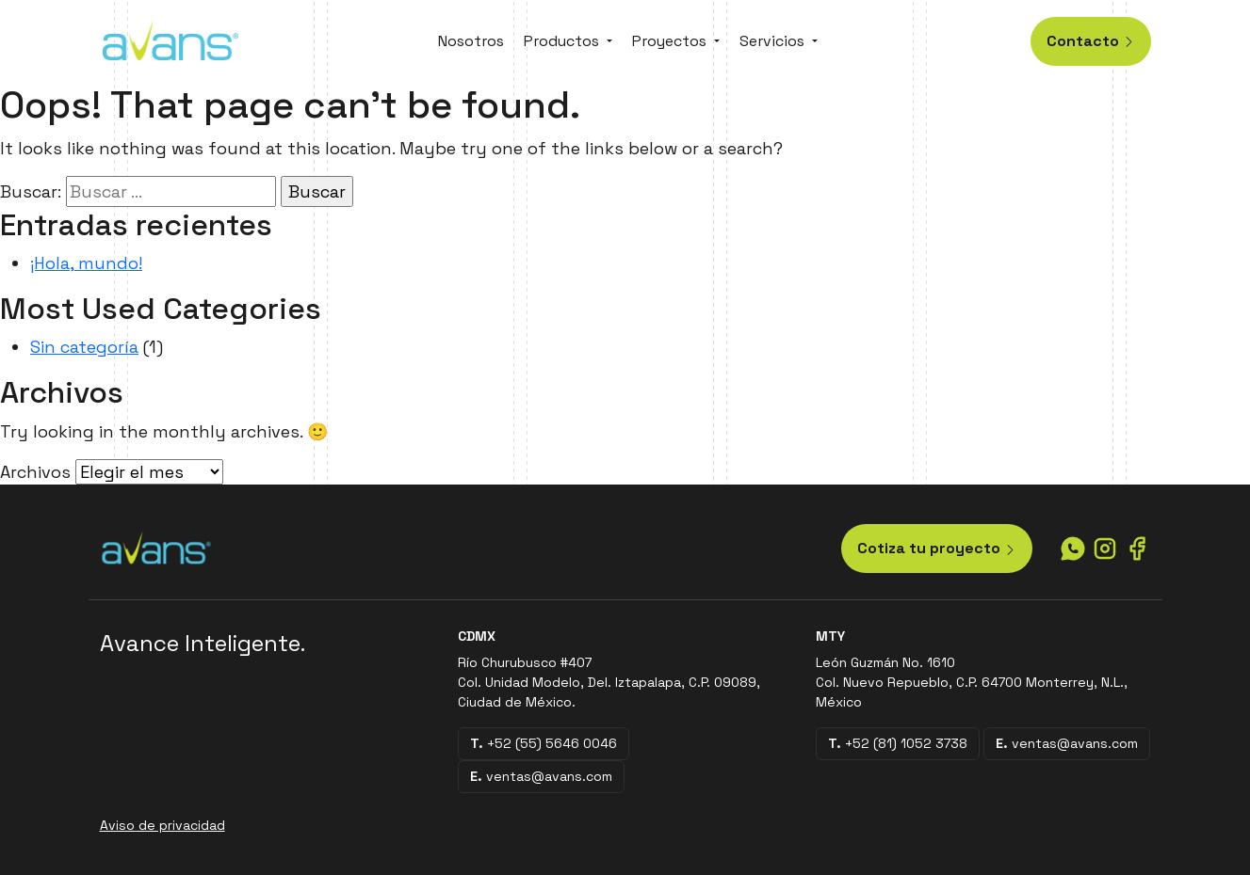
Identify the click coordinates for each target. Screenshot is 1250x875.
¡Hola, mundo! (86, 263)
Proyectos (669, 41)
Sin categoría (84, 347)
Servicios (771, 41)
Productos (561, 41)
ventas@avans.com (541, 776)
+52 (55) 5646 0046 (543, 743)
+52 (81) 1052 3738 (897, 743)
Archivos (35, 472)
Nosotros (471, 41)
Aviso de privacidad (162, 825)
